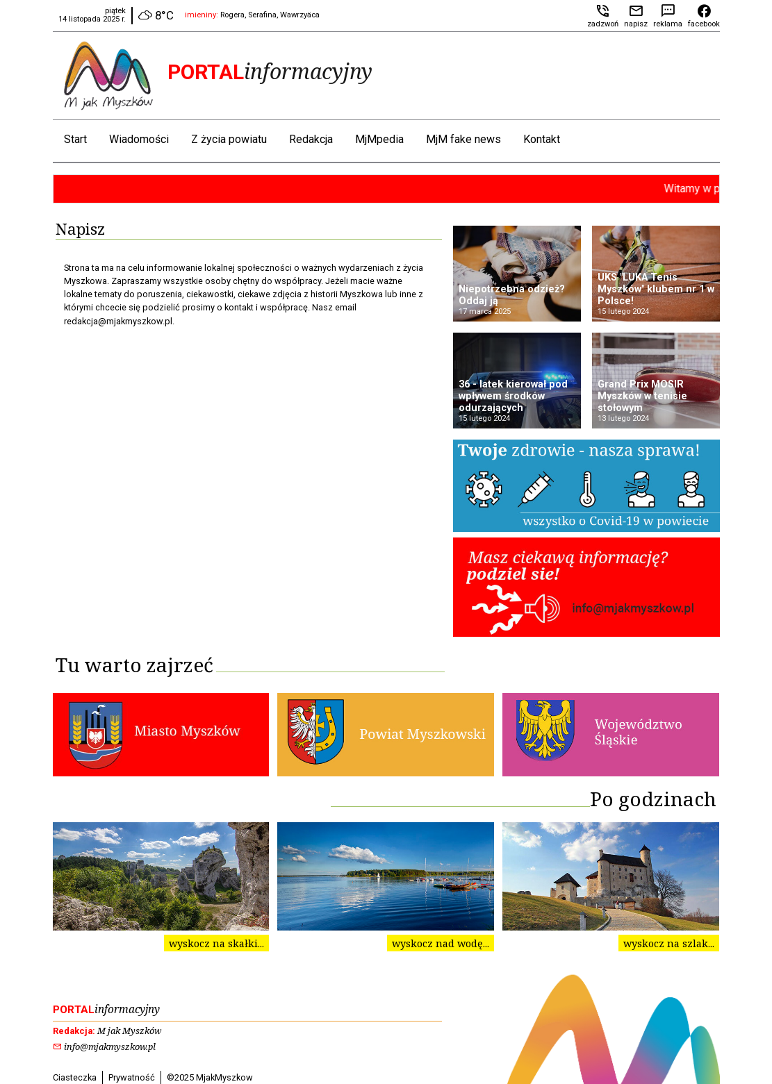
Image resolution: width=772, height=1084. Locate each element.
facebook (704, 19)
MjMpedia (379, 139)
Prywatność (131, 1077)
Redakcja (311, 139)
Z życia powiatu (229, 139)
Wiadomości (139, 139)
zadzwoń (602, 19)
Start (75, 139)
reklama (667, 19)
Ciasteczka (75, 1077)
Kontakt (541, 139)
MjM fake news (463, 139)
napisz (636, 19)
